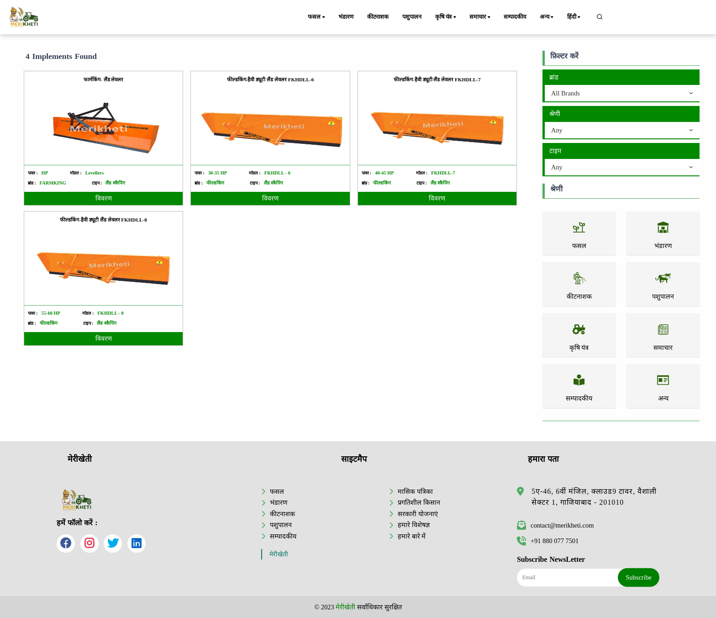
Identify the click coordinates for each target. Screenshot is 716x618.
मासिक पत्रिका (415, 491)
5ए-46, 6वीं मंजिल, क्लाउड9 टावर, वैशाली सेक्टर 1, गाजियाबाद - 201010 (594, 496)
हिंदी (574, 17)
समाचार (480, 17)
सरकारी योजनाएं (418, 514)
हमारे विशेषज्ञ (414, 524)
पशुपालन (411, 17)
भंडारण (345, 17)
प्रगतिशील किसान (419, 502)
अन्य (547, 17)
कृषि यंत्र (446, 17)
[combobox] (622, 93)
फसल (317, 17)
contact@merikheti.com (555, 525)
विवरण (103, 198)
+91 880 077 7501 (548, 540)
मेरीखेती (278, 554)
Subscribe (639, 577)
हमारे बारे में (412, 536)
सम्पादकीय (515, 17)
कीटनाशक (378, 17)
